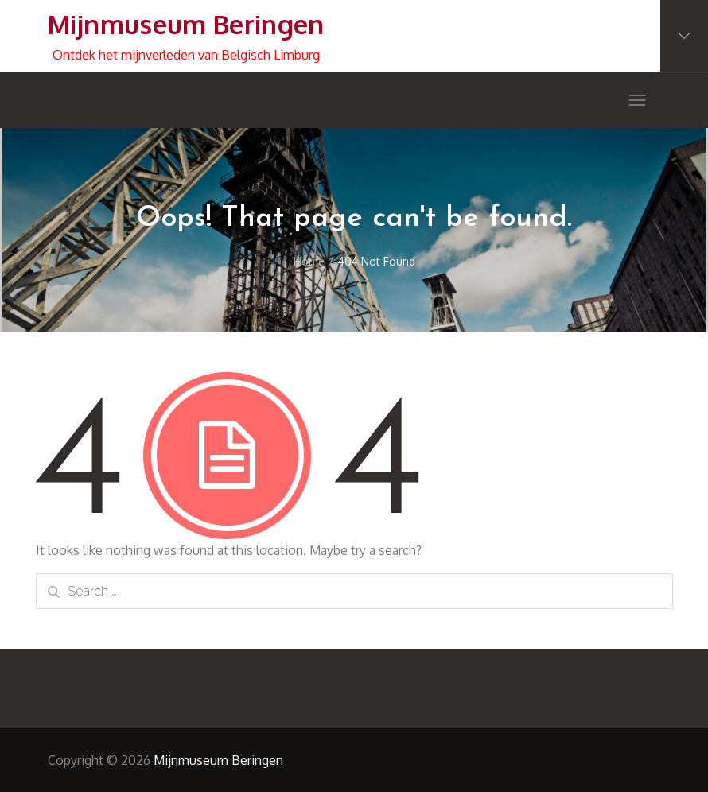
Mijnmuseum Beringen (186, 24)
